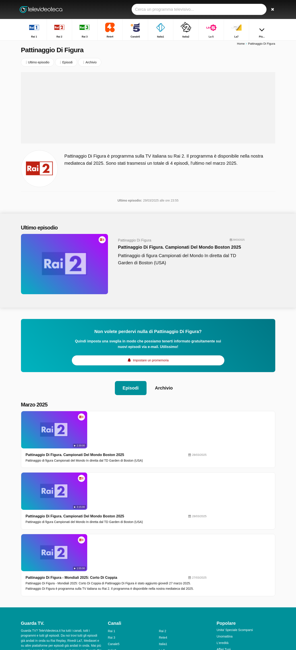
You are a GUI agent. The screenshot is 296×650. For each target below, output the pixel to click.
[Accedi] (255, 9)
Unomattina (225, 567)
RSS (66, 595)
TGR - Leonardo (228, 593)
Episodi (130, 386)
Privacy (54, 595)
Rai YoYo (114, 627)
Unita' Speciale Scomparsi (235, 561)
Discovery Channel (172, 607)
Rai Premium (168, 614)
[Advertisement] (148, 108)
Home (241, 44)
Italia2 (112, 581)
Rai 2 (162, 562)
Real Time (115, 601)
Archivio (164, 386)
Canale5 (114, 575)
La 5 (162, 581)
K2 (110, 620)
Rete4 (163, 568)
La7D (162, 588)
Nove (162, 594)
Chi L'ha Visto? (227, 619)
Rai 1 (111, 562)
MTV (162, 601)
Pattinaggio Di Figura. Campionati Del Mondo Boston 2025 (177, 247)
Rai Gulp (165, 620)
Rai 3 (111, 568)
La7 (110, 588)
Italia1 (163, 575)
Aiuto (40, 595)
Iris (110, 614)
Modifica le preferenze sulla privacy (47, 603)
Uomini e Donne (228, 606)
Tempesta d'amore (229, 600)
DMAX (112, 594)
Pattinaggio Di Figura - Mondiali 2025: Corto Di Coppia (135, 498)
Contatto (27, 595)
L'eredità (222, 574)
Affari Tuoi (224, 580)
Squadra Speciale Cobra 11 (236, 587)
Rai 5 (111, 607)
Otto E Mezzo (226, 613)
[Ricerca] (270, 9)
